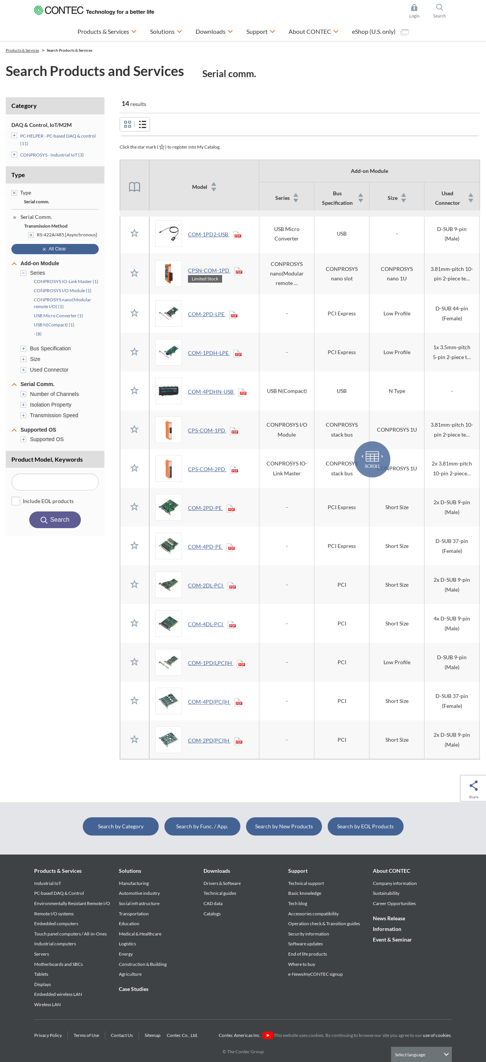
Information (387, 929)
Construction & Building (143, 964)
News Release (389, 918)
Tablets (41, 974)
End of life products (307, 954)
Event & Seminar (392, 939)
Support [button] (260, 30)
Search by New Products (284, 826)
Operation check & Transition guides (324, 923)
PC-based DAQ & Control (59, 893)
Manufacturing (134, 883)
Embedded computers (56, 923)
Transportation (134, 913)
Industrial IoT (47, 883)
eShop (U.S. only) (380, 31)
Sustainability (386, 893)
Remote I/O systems (54, 913)
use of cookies (437, 1035)
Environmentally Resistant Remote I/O (72, 903)
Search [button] (442, 11)
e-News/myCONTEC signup (315, 974)
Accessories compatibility (313, 913)
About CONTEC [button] (314, 30)
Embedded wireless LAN (58, 994)
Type (18, 174)
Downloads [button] (214, 30)
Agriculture (130, 974)
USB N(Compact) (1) (54, 325)
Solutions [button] (166, 30)
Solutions (130, 870)
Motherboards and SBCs (58, 964)
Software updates (305, 943)
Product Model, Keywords (47, 459)
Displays (42, 984)
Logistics (127, 943)
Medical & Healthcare (140, 934)
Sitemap (153, 1035)
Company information (395, 883)
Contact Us (122, 1035)
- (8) (38, 334)
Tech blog (297, 903)
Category (24, 105)
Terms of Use (86, 1035)
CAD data (213, 903)
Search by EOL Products (365, 826)
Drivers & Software (222, 883)
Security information (308, 934)
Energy (126, 954)
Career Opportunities (394, 903)
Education (129, 923)
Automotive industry (139, 893)
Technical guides (220, 893)
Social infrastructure (139, 903)
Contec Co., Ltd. (183, 1035)
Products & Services (58, 870)
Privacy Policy (48, 1035)
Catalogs (212, 913)
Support (298, 870)
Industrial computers (55, 943)
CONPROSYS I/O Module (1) (63, 290)
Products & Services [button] (107, 30)
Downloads (217, 870)
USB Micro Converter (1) (58, 315)
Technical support (306, 883)
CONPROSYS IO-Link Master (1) (66, 281)
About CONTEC (391, 870)
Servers (41, 954)
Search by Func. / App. (202, 826)
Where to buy (301, 964)
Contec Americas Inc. (246, 1035)
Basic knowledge (304, 893)
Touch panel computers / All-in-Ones (70, 934)
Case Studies (133, 989)
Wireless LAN (47, 1004)
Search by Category (121, 826)
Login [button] (418, 11)
